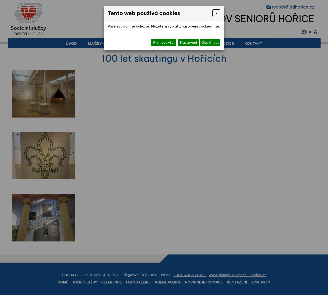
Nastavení (188, 42)
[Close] (216, 13)
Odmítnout (210, 42)
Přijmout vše (163, 42)
